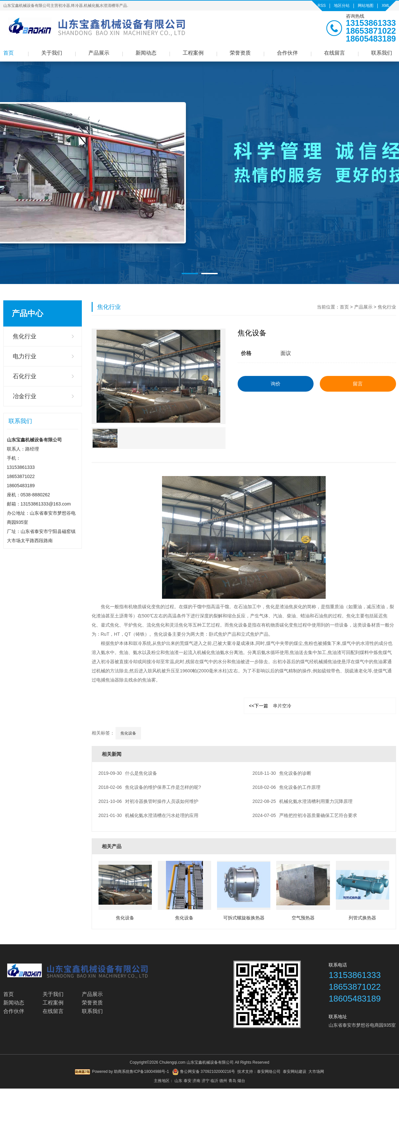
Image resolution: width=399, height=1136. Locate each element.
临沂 (214, 1080)
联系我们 (381, 53)
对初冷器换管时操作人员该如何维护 (149, 801)
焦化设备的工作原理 (286, 787)
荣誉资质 (240, 53)
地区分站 (342, 5)
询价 (276, 383)
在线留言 (334, 53)
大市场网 (316, 1071)
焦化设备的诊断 (281, 773)
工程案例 (193, 53)
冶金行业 (24, 396)
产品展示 (98, 53)
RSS (322, 5)
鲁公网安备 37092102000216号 (203, 1072)
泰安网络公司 (269, 1071)
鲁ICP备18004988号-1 (149, 1071)
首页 (8, 53)
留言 (358, 383)
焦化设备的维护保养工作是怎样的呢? (150, 787)
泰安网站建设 (294, 1071)
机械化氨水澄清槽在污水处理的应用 (149, 815)
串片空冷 (270, 705)
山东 (178, 1080)
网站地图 (365, 5)
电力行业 (24, 356)
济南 (196, 1080)
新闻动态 (146, 53)
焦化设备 (128, 733)
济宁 (205, 1080)
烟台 (241, 1080)
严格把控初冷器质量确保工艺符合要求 (304, 815)
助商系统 (122, 1071)
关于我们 (51, 53)
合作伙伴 (287, 53)
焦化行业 (24, 336)
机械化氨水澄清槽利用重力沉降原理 (302, 801)
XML (386, 5)
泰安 (187, 1080)
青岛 (232, 1080)
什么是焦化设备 (128, 773)
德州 (223, 1080)
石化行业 (24, 376)
